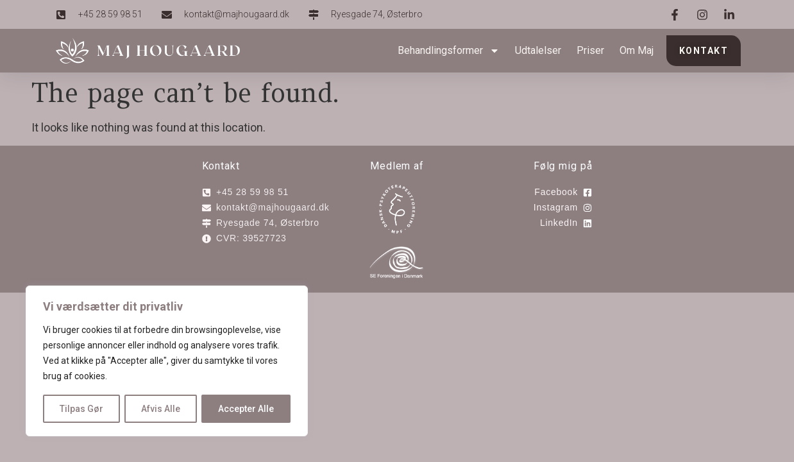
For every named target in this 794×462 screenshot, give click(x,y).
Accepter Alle (246, 409)
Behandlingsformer (449, 50)
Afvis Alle (160, 409)
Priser (590, 50)
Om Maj (637, 50)
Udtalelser (538, 50)
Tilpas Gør (81, 409)
